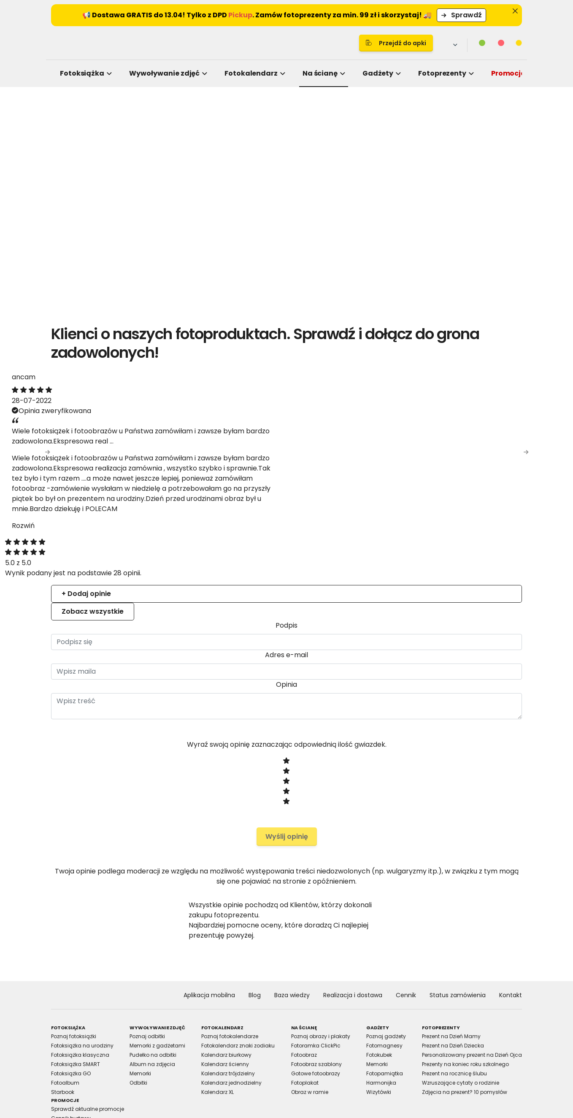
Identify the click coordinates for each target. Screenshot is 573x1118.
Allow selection (357, 652)
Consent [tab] (160, 489)
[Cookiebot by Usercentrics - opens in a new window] (430, 462)
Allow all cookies (430, 652)
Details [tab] (286, 489)
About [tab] (413, 489)
